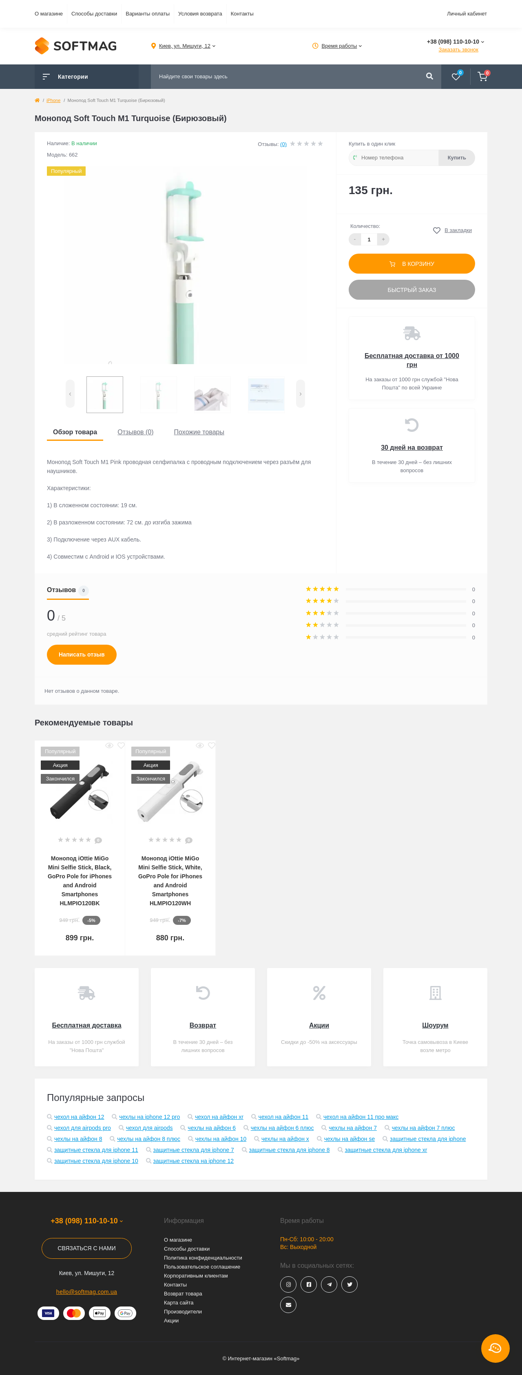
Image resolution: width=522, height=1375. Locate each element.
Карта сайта (178, 1303)
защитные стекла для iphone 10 (96, 1161)
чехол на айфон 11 (284, 1117)
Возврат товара (183, 1294)
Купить (457, 158)
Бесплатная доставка (86, 1025)
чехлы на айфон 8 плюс (148, 1139)
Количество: (365, 226)
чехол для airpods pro (82, 1128)
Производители (183, 1312)
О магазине (49, 14)
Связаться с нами (87, 1248)
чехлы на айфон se (349, 1139)
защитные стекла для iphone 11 (96, 1150)
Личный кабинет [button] (467, 14)
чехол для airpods (149, 1128)
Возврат (203, 1025)
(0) (283, 144)
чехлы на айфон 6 (212, 1128)
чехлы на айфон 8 (78, 1139)
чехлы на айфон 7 (353, 1128)
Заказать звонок (458, 49)
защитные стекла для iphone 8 (289, 1150)
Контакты (242, 14)
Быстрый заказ (411, 290)
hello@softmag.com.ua (86, 1292)
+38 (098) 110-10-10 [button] (87, 1221)
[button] (185, 45)
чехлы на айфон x (285, 1139)
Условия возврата (200, 14)
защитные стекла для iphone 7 (193, 1150)
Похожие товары (199, 432)
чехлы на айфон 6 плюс (282, 1128)
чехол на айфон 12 (79, 1117)
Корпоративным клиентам (196, 1276)
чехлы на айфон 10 (220, 1139)
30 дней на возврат (412, 447)
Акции (319, 1025)
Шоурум (435, 1025)
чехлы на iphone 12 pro (149, 1117)
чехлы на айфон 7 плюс (423, 1128)
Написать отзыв (82, 654)
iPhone (53, 100)
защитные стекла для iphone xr (386, 1150)
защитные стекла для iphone (428, 1139)
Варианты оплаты (148, 14)
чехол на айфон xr (219, 1117)
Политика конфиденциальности (203, 1258)
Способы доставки (94, 14)
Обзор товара (75, 432)
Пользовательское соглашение (202, 1267)
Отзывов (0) (135, 432)
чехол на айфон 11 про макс (360, 1117)
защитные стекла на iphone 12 (193, 1161)
